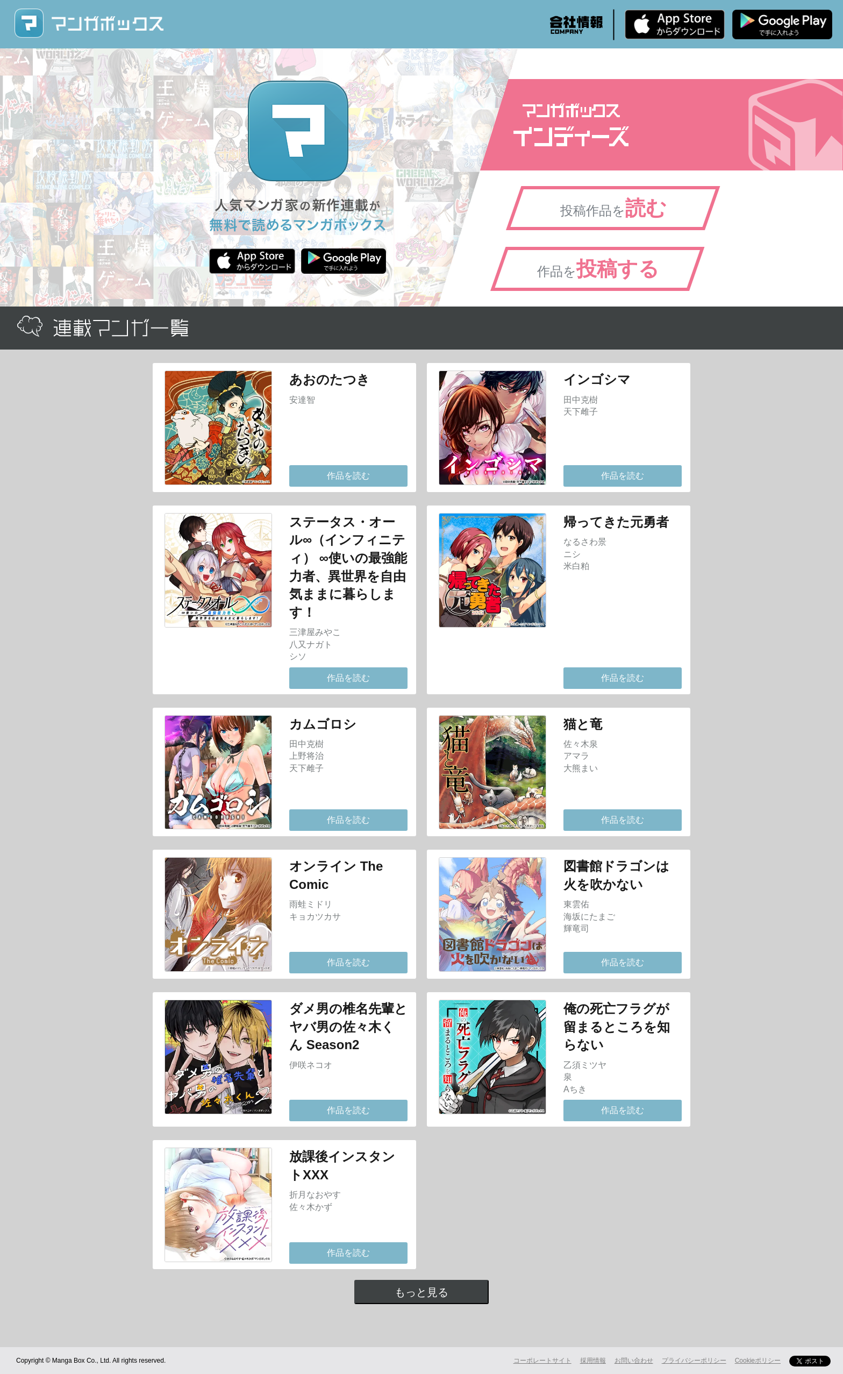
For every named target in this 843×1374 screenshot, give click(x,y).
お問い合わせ (634, 1360)
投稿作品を (613, 208)
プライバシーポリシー (694, 1360)
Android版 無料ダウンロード (782, 24)
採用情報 (593, 1360)
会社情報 (576, 24)
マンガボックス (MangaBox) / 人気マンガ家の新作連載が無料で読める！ (88, 23)
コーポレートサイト (542, 1360)
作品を (598, 269)
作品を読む (348, 475)
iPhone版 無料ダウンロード (675, 24)
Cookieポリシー (758, 1360)
